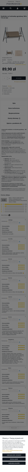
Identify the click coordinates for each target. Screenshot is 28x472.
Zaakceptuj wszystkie (14, 463)
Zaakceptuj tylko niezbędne (14, 455)
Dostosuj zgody (14, 459)
